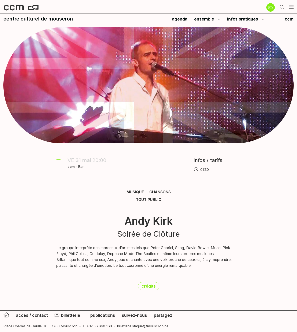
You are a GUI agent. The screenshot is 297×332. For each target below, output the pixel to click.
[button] (282, 7)
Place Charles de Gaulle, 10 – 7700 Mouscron (40, 326)
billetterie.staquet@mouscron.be (142, 326)
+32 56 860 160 (99, 326)
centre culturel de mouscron (38, 19)
